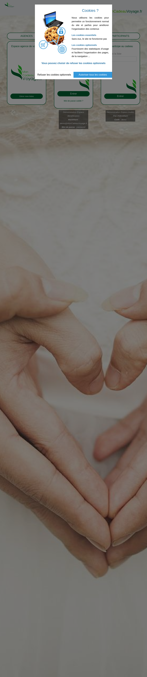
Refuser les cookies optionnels (54, 74)
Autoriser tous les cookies (93, 74)
